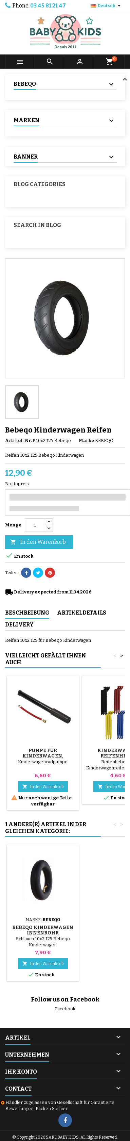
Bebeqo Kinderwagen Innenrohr (42, 930)
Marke (86, 440)
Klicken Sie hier (51, 1108)
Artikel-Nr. (18, 440)
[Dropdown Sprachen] (106, 6)
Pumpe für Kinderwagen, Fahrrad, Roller (43, 756)
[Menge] (35, 525)
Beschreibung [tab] (27, 612)
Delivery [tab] (19, 624)
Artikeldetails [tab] (81, 612)
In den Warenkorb (38, 542)
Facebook (65, 1008)
